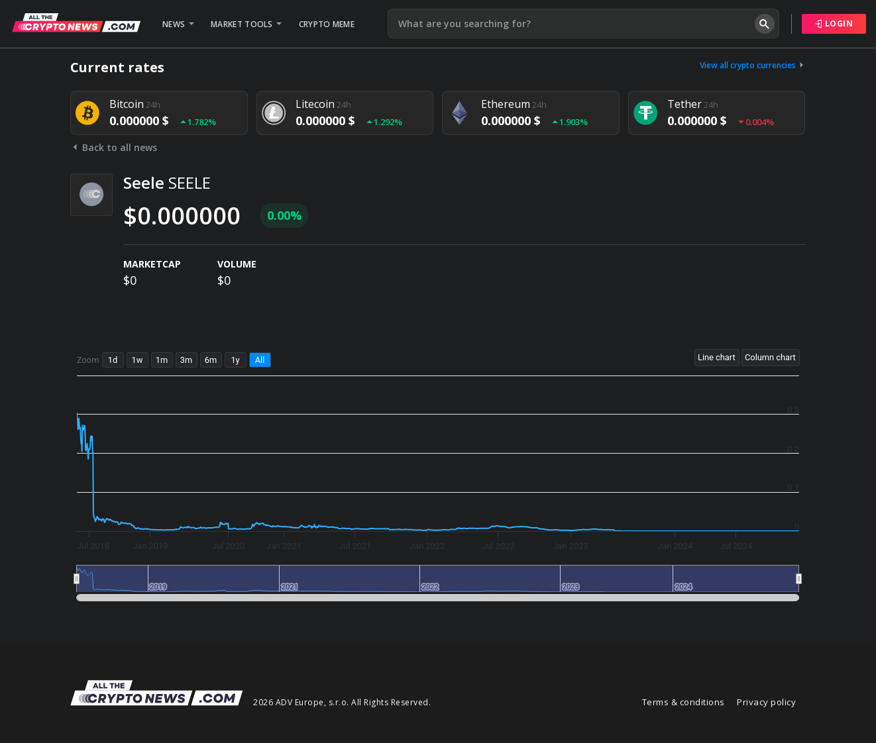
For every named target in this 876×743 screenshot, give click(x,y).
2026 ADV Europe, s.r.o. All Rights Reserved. (342, 702)
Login (834, 23)
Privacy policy (766, 702)
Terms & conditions (683, 702)
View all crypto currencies (753, 65)
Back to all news (113, 147)
